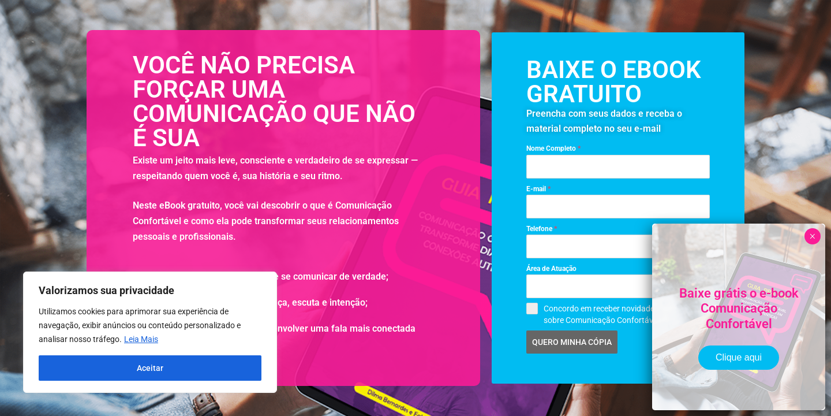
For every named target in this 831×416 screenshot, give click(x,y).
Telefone (541, 229)
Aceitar (150, 368)
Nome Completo (553, 148)
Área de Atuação (551, 269)
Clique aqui (739, 357)
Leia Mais (141, 339)
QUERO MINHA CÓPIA (572, 342)
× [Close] (812, 236)
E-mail (538, 189)
